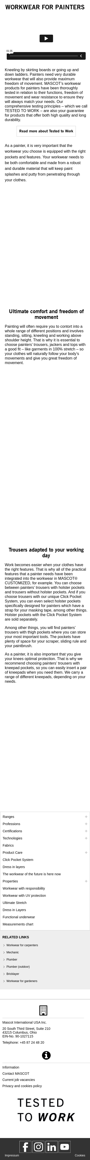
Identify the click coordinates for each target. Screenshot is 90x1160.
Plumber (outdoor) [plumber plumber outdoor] (18, 966)
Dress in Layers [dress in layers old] (14, 910)
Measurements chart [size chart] (18, 924)
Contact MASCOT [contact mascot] (15, 1073)
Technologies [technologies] (12, 838)
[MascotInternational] (65, 1147)
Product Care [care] (12, 852)
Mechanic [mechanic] (12, 952)
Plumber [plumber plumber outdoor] (11, 959)
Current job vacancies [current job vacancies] (18, 1080)
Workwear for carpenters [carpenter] (22, 945)
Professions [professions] (11, 824)
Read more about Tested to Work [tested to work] (46, 130)
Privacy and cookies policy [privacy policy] (22, 1086)
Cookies (80, 1155)
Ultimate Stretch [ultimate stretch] (15, 903)
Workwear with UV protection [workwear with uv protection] (24, 895)
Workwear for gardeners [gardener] (21, 981)
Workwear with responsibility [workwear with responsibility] (24, 888)
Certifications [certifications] (12, 831)
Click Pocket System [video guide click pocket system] (18, 860)
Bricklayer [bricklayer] (12, 974)
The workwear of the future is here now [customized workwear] (32, 874)
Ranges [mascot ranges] (8, 817)
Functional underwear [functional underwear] (19, 917)
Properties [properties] (10, 881)
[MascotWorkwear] (25, 1147)
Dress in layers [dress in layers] (14, 867)
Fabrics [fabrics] (8, 845)
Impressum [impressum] (12, 1155)
